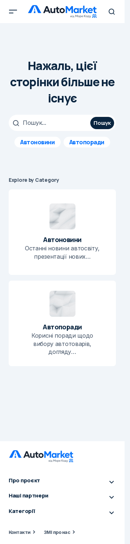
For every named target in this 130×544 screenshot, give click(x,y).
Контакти (20, 532)
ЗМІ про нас (57, 532)
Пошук (102, 123)
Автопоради (86, 142)
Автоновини (37, 142)
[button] (13, 11)
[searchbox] (50, 123)
